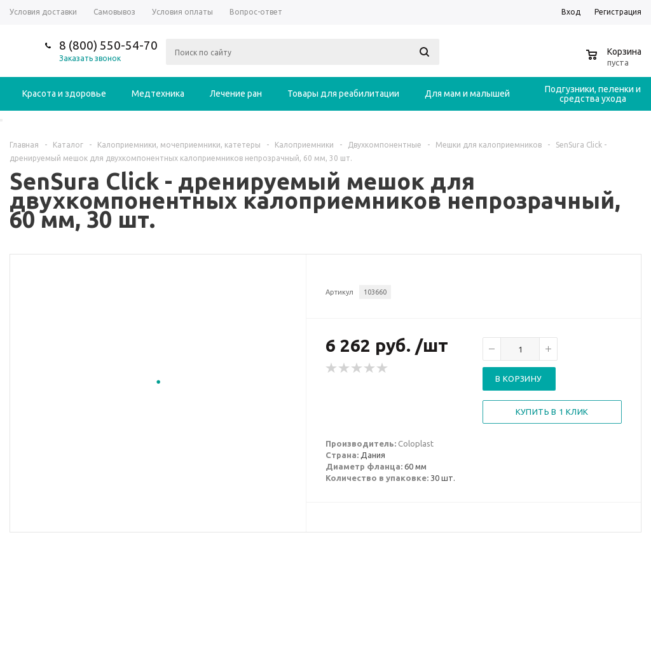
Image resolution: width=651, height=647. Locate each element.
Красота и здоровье (64, 93)
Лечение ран (236, 93)
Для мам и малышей (467, 93)
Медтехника (158, 93)
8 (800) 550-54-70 (108, 45)
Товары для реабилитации (343, 93)
